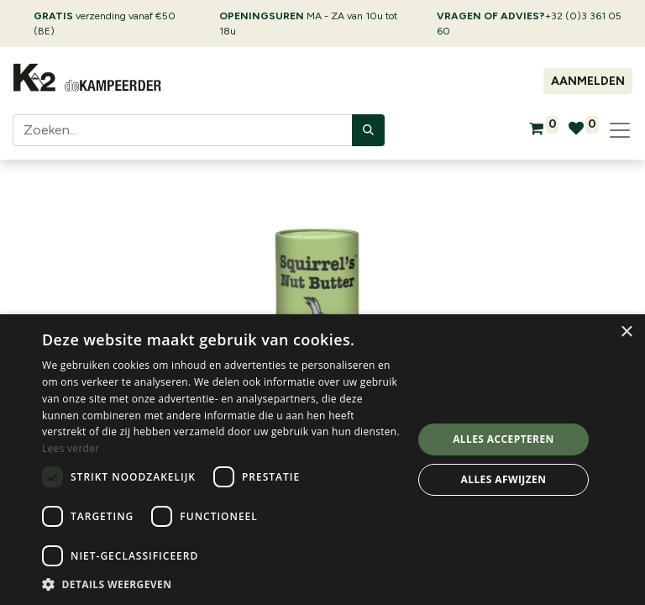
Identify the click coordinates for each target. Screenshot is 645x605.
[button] (221, 584)
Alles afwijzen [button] (504, 479)
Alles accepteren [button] (503, 439)
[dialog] (322, 459)
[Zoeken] (368, 130)
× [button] (626, 332)
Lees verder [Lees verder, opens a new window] (71, 448)
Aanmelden (588, 81)
